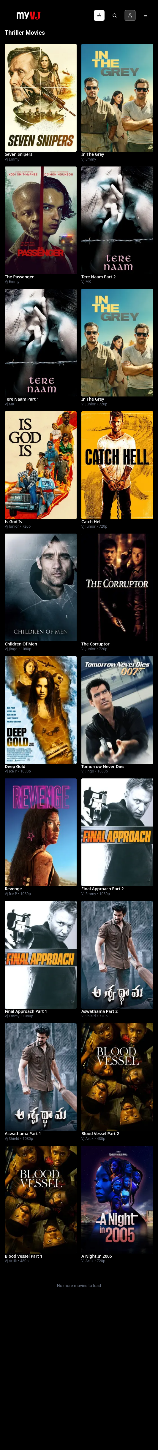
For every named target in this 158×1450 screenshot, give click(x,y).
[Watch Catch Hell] (117, 465)
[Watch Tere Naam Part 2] (117, 220)
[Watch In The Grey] (117, 98)
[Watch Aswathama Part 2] (117, 955)
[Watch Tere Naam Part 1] (41, 342)
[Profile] (130, 15)
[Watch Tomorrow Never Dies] (117, 710)
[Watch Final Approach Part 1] (41, 955)
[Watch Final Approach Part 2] (117, 832)
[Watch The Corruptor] (117, 587)
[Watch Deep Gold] (41, 710)
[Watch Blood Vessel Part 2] (117, 1077)
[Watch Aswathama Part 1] (41, 1077)
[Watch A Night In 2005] (117, 1200)
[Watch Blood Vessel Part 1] (41, 1200)
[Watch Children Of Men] (41, 587)
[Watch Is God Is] (41, 465)
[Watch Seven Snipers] (41, 98)
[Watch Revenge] (41, 832)
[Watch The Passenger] (41, 220)
